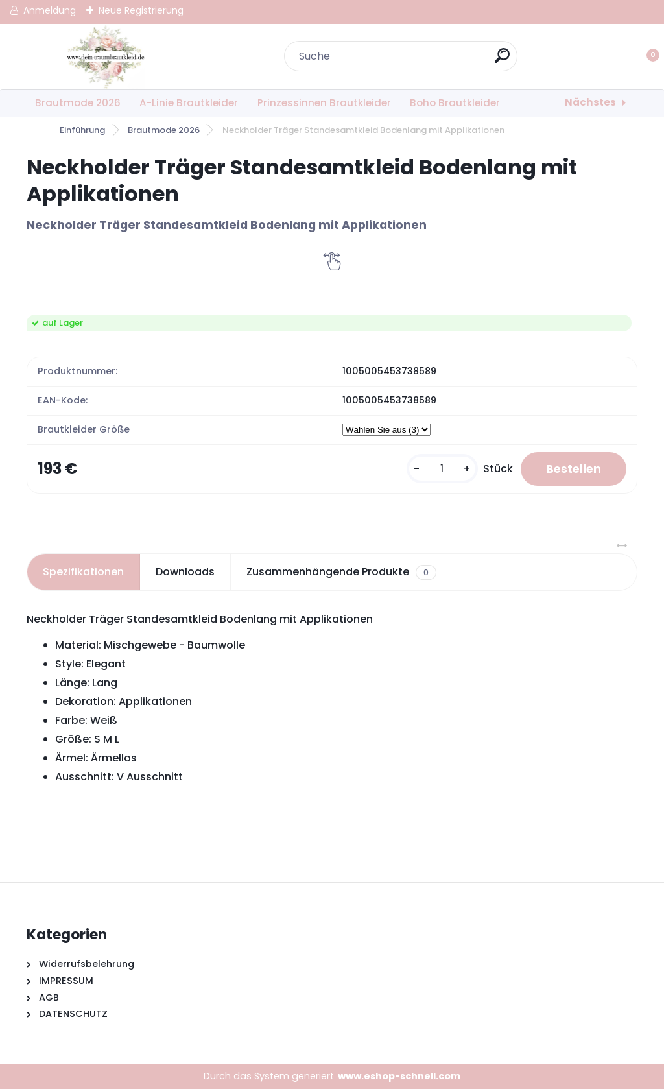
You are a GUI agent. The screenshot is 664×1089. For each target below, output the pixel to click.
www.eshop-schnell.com (399, 1076)
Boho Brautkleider (455, 103)
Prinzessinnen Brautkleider (324, 103)
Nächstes (590, 102)
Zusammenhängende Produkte (341, 572)
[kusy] (439, 469)
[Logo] (106, 56)
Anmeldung (49, 10)
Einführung (82, 130)
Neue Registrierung (141, 10)
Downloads (185, 572)
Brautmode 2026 (78, 103)
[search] (502, 60)
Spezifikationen (83, 572)
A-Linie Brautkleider (188, 103)
